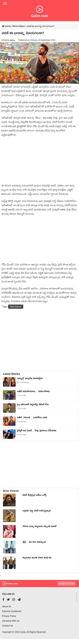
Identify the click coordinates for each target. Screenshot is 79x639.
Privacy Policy (9, 616)
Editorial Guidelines (11, 611)
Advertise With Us (10, 621)
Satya (12, 40)
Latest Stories (11, 373)
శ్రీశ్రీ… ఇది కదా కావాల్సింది (34, 542)
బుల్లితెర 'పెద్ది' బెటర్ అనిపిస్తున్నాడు (36, 511)
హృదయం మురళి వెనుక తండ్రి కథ (36, 558)
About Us (6, 606)
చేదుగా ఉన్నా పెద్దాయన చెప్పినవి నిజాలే (39, 527)
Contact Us (7, 625)
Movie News (19, 26)
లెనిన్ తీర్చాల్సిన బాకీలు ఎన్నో (34, 495)
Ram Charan (15, 307)
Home (6, 26)
